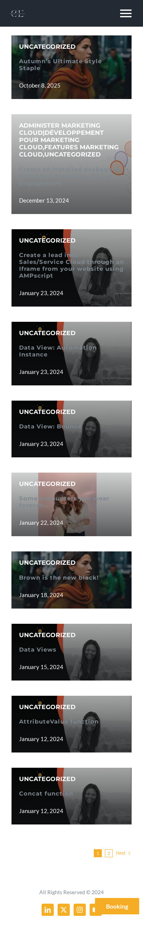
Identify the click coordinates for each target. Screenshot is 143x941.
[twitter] (64, 910)
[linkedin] (48, 910)
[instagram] (80, 910)
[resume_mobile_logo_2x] (17, 10)
